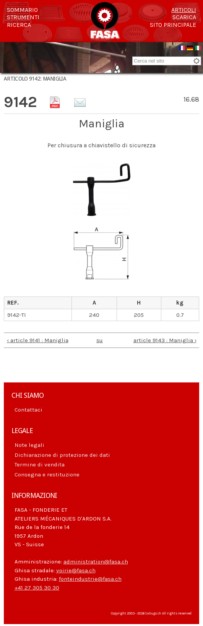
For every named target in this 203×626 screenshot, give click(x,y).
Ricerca (19, 25)
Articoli (183, 10)
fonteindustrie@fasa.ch (90, 578)
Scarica (184, 17)
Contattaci (28, 409)
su (99, 340)
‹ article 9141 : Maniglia (37, 340)
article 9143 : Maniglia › (165, 340)
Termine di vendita (40, 464)
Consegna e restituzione (47, 474)
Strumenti (23, 17)
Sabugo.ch (153, 613)
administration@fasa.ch (95, 561)
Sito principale (173, 25)
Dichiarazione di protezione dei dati (62, 454)
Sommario (22, 10)
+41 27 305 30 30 (37, 587)
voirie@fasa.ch (76, 570)
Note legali (29, 444)
